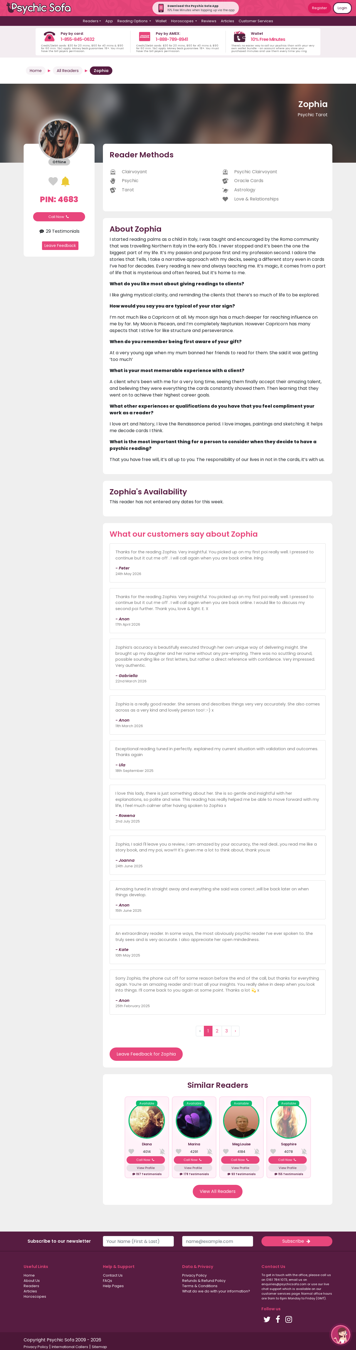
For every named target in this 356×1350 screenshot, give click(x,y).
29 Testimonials (59, 231)
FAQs (107, 1280)
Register (319, 8)
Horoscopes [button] (182, 21)
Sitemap (99, 1346)
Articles (227, 21)
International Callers (70, 1346)
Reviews (208, 21)
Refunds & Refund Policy (204, 1280)
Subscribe (296, 1241)
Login (342, 8)
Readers (31, 1286)
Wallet (161, 21)
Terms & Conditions (199, 1286)
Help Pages (113, 1286)
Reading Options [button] (133, 21)
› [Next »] (235, 1031)
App (109, 21)
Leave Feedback (60, 245)
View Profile (146, 1168)
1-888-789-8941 (172, 39)
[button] (340, 1334)
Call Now (59, 216)
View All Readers (218, 1191)
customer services (276, 1293)
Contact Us (113, 1275)
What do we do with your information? (216, 1291)
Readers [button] (90, 21)
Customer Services (256, 21)
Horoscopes (35, 1296)
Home (36, 70)
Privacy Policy (194, 1275)
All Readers (68, 70)
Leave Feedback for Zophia (146, 1054)
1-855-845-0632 (77, 39)
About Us (32, 1280)
